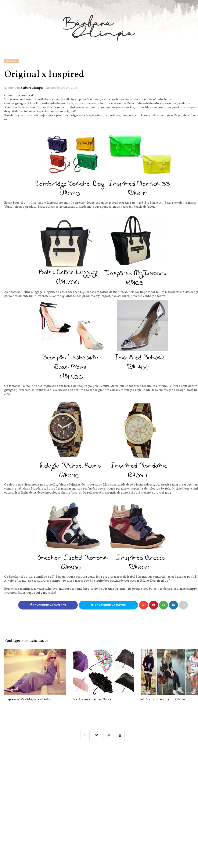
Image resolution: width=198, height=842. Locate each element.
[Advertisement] (103, 786)
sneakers (12, 60)
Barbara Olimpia (32, 88)
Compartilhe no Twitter (108, 605)
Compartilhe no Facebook (48, 605)
